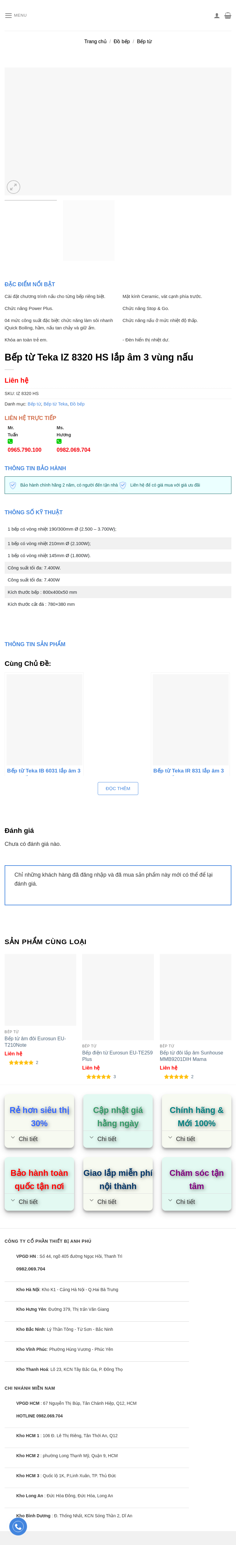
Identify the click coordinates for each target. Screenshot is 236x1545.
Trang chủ (95, 41)
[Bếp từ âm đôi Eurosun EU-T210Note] (40, 990)
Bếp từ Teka (56, 404)
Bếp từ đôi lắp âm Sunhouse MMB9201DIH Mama (191, 1056)
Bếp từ (144, 41)
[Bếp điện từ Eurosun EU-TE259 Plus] (118, 997)
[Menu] (17, 15)
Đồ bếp (122, 41)
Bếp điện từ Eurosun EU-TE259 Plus (117, 1056)
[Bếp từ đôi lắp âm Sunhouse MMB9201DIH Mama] (195, 997)
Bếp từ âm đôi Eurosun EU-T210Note (35, 1042)
